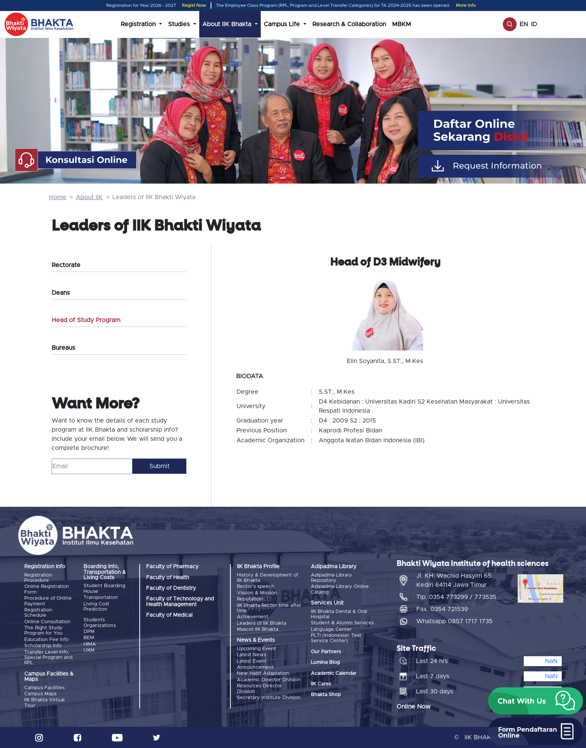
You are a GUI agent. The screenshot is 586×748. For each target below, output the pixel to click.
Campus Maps (40, 693)
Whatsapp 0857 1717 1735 (454, 621)
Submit (160, 466)
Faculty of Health (167, 577)
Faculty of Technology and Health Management (180, 601)
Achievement (252, 616)
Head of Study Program (86, 320)
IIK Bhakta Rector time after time (269, 608)
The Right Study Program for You (43, 630)
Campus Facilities (44, 687)
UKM (89, 650)
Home (57, 197)
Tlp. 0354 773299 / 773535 (456, 597)
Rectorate (66, 265)
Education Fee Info (46, 639)
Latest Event (251, 661)
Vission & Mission (257, 593)
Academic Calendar (333, 673)
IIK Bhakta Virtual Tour (44, 703)
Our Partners (326, 651)
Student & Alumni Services (342, 623)
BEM (88, 637)
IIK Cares (321, 684)
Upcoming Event (256, 648)
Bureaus (63, 348)
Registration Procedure (38, 578)
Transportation (100, 597)
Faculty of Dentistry (171, 588)
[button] (535, 701)
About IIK (89, 197)
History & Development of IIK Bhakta (267, 578)
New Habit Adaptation (263, 673)
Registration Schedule (38, 613)
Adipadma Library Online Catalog (340, 589)
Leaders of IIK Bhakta (261, 623)
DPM (89, 631)
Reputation (250, 599)
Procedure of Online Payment (48, 601)
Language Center (331, 629)
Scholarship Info (42, 645)
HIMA (89, 644)
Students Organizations (99, 623)
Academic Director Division (269, 679)
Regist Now (194, 5)
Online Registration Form (46, 589)
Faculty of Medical (169, 615)
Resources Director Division (259, 689)
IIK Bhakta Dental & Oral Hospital (339, 614)
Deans (61, 293)
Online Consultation (47, 621)
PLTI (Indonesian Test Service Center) (336, 638)
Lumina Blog (325, 662)
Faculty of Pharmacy (172, 566)
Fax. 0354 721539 (442, 609)
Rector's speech (255, 586)
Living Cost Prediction (96, 607)
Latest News (251, 654)
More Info (466, 5)
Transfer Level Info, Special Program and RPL (48, 658)
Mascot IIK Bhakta (257, 629)
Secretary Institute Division (269, 697)
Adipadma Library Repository (331, 578)
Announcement (255, 667)
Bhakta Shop (326, 694)
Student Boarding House (104, 588)
